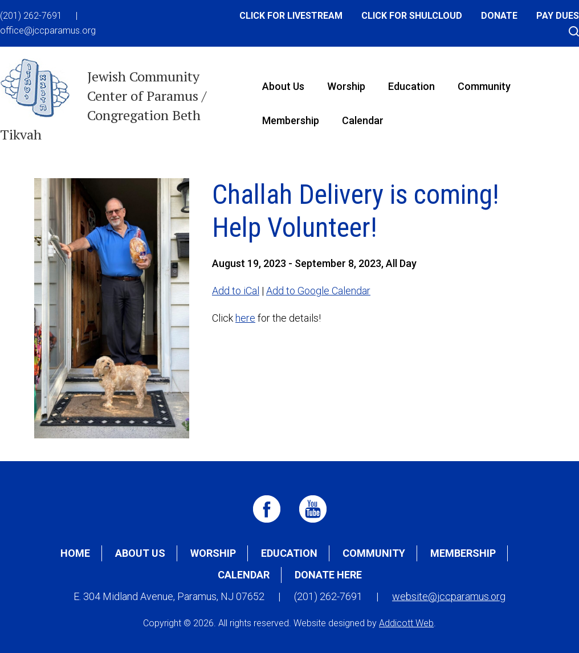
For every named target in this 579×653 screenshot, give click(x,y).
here (245, 318)
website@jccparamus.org (448, 596)
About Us (283, 86)
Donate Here (328, 575)
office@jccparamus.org (48, 30)
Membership (290, 120)
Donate (499, 15)
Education (411, 86)
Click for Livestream (290, 15)
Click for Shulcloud (411, 15)
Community (484, 86)
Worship (346, 86)
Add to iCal (235, 291)
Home (75, 553)
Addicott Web (406, 623)
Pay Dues (557, 15)
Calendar (363, 120)
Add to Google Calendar (318, 291)
